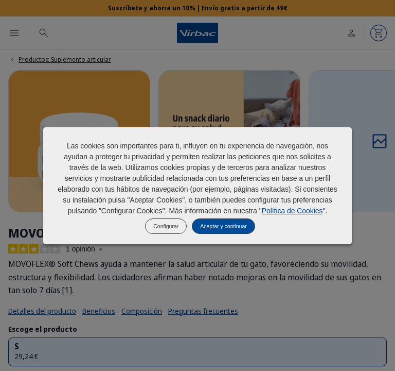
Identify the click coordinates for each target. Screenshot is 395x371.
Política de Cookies (292, 211)
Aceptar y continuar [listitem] (223, 226)
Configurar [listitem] (165, 226)
